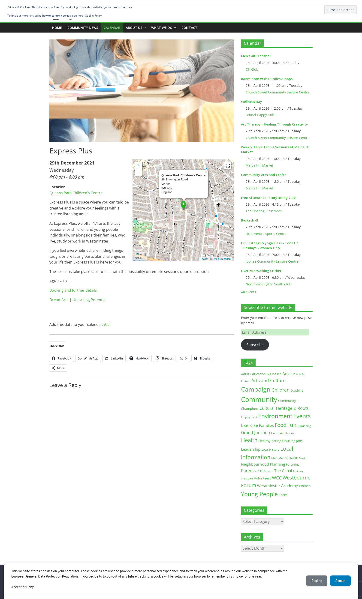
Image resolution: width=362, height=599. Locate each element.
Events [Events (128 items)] (302, 416)
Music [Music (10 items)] (302, 458)
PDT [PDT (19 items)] (260, 471)
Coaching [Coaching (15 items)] (296, 390)
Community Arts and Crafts (263, 175)
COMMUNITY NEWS (82, 27)
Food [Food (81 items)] (280, 424)
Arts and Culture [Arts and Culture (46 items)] (268, 380)
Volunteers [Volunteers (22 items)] (262, 478)
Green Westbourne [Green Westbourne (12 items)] (283, 433)
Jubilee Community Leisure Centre (272, 261)
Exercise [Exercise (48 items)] (249, 425)
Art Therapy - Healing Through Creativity (274, 124)
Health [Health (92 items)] (249, 440)
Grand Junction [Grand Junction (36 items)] (255, 432)
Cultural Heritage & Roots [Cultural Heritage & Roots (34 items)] (284, 408)
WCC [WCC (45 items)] (277, 478)
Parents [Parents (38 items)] (248, 470)
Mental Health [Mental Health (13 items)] (288, 458)
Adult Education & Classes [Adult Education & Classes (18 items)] (261, 374)
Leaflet (204, 259)
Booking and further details (73, 290)
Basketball (249, 220)
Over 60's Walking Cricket (261, 271)
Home (57, 27)
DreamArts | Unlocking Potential (77, 299)
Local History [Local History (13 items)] (270, 450)
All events (248, 292)
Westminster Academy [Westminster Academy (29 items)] (277, 485)
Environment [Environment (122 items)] (275, 416)
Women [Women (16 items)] (305, 486)
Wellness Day (251, 101)
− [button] (138, 172)
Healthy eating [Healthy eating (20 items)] (269, 440)
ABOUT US (134, 27)
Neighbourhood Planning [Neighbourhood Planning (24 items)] (263, 464)
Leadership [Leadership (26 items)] (250, 449)
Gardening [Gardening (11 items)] (304, 426)
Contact (189, 27)
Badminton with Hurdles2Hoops (267, 79)
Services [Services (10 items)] (268, 471)
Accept (340, 581)
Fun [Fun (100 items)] (291, 424)
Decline (316, 581)
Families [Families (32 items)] (266, 425)
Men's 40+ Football (256, 56)
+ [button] (138, 165)
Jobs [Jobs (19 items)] (299, 441)
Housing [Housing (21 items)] (288, 440)
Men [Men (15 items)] (274, 458)
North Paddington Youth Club (268, 284)
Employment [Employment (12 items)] (249, 417)
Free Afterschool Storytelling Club (268, 197)
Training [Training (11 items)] (298, 471)
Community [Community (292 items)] (259, 399)
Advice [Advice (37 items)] (288, 373)
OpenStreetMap (222, 259)
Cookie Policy (93, 16)
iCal (107, 324)
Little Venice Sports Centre (266, 233)
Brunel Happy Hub (260, 115)
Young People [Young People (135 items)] (259, 494)
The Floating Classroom (264, 211)
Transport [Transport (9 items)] (247, 478)
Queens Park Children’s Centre (76, 192)
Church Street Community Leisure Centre (277, 92)
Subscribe (255, 344)
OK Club (252, 69)
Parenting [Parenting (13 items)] (292, 465)
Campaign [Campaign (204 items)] (256, 389)
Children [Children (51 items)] (281, 390)
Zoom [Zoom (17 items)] (283, 495)
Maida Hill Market (259, 165)
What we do (161, 27)
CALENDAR (112, 27)
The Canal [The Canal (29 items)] (283, 470)
